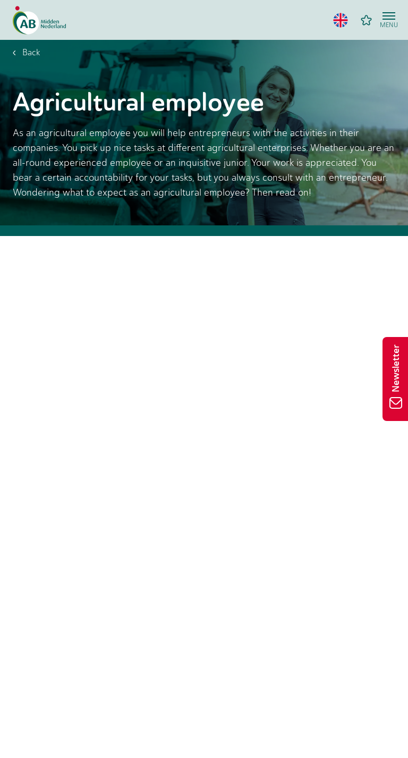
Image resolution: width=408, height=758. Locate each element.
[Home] (39, 20)
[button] (340, 20)
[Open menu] (388, 20)
